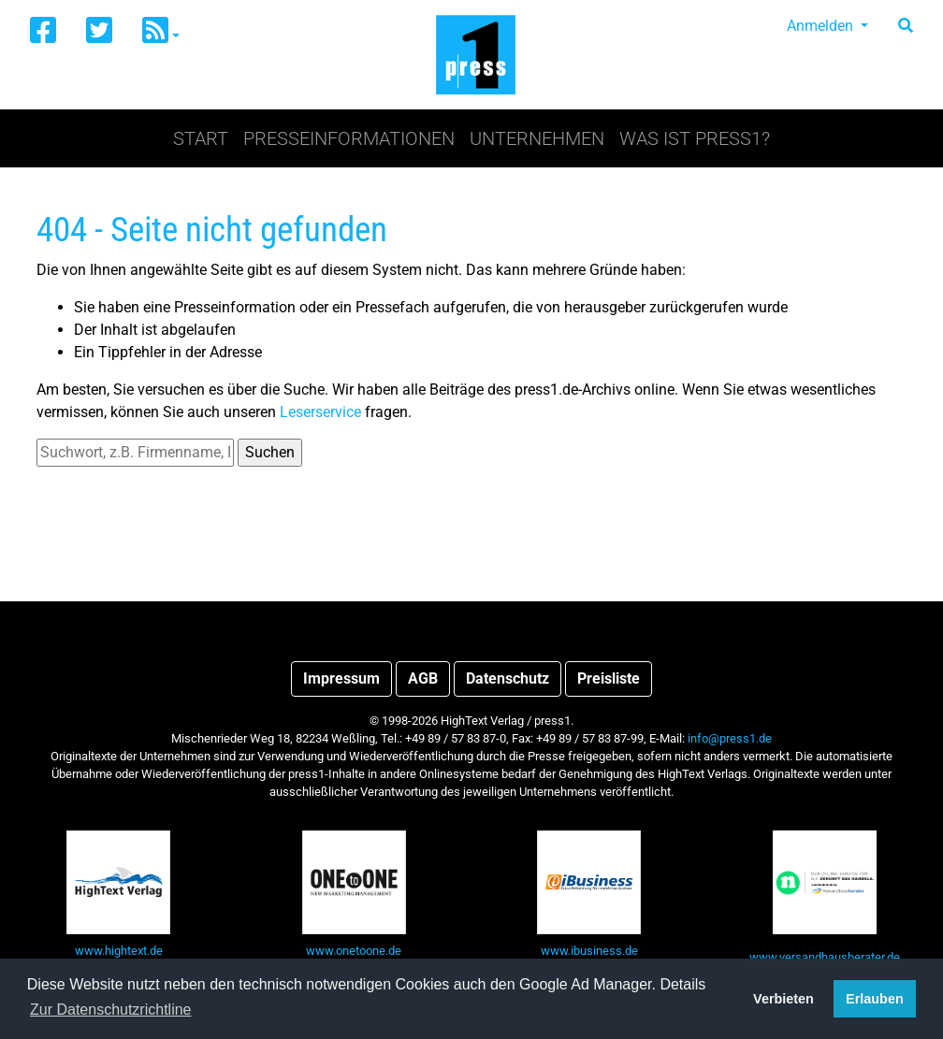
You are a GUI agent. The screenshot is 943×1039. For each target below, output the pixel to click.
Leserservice (320, 412)
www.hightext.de (119, 951)
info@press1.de (730, 738)
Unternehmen (537, 138)
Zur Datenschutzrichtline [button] (111, 1009)
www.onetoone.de (353, 951)
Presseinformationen (349, 138)
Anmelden (822, 26)
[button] (161, 31)
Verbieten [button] (783, 998)
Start (200, 138)
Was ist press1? (694, 138)
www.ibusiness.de (589, 951)
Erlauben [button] (875, 998)
